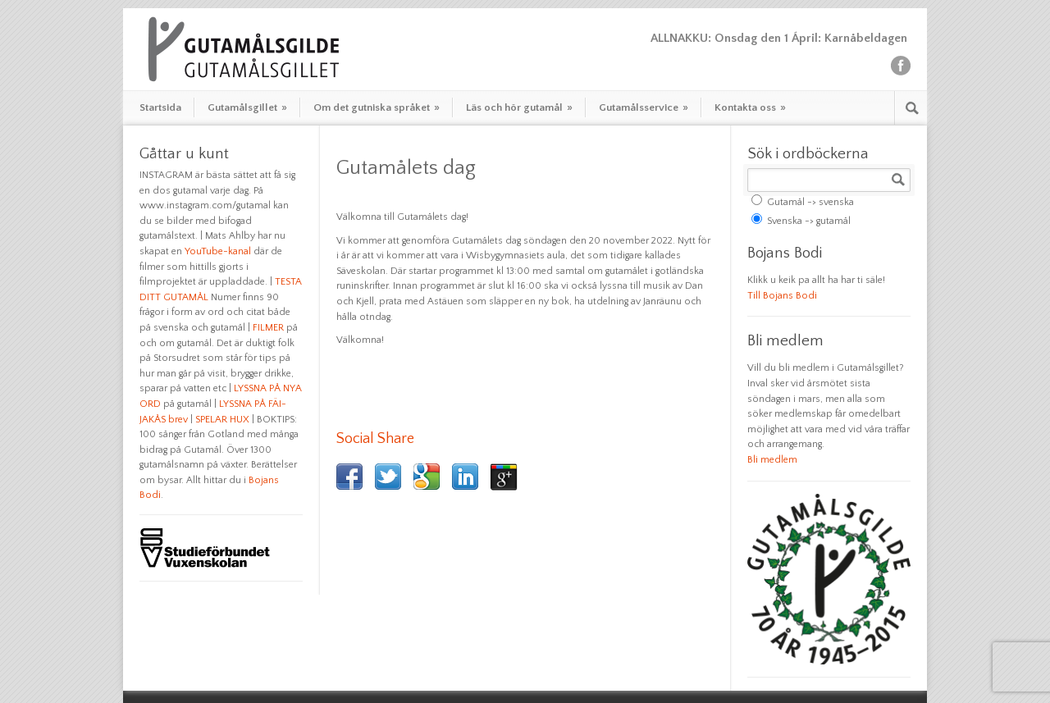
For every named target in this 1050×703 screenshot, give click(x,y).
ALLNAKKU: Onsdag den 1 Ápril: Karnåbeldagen (781, 38)
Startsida (160, 107)
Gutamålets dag (406, 168)
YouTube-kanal (218, 251)
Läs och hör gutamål (519, 107)
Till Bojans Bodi (782, 295)
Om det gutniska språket (376, 107)
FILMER (268, 327)
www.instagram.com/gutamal (205, 205)
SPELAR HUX (222, 419)
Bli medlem (772, 459)
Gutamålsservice (643, 107)
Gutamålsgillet (247, 107)
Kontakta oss (750, 107)
